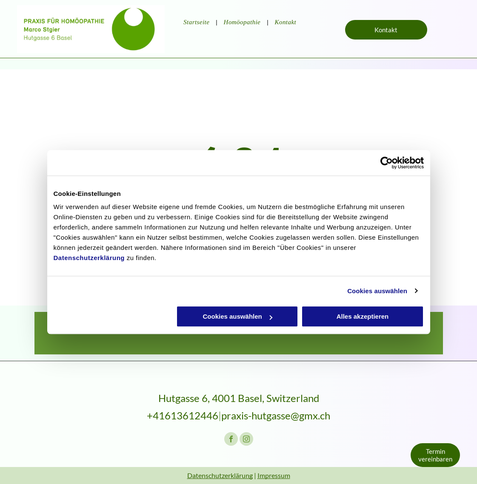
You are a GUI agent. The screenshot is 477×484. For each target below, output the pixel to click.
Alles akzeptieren (363, 316)
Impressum (273, 475)
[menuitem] (197, 22)
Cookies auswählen (377, 290)
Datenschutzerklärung (89, 257)
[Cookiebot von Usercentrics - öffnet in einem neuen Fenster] (386, 162)
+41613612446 (182, 415)
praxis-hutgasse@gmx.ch (275, 415)
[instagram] (246, 440)
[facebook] (231, 440)
